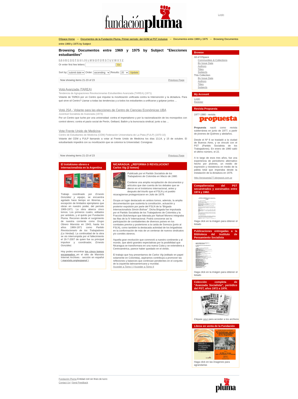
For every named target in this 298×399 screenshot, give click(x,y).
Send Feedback (80, 382)
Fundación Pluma (68, 379)
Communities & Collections (212, 60)
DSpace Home (67, 39)
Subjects (202, 72)
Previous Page (176, 80)
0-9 (60, 60)
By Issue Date (205, 63)
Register (198, 102)
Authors (202, 66)
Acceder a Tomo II (144, 266)
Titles (201, 69)
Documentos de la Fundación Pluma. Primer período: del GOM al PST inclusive (124, 39)
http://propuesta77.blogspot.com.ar (213, 177)
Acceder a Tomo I (123, 266)
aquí (205, 319)
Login (221, 14)
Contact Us (64, 382)
